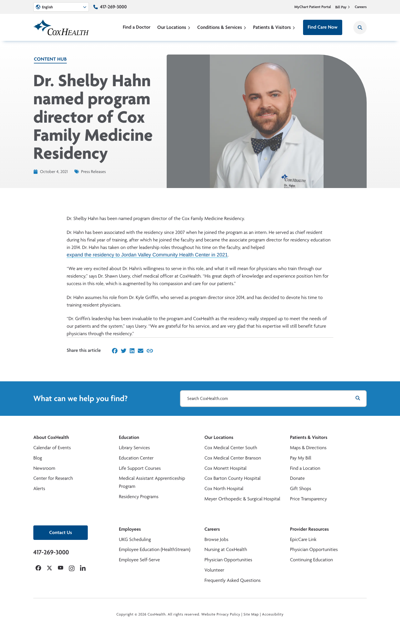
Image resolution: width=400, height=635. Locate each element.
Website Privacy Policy (221, 614)
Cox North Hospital (223, 488)
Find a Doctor (137, 27)
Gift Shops (300, 488)
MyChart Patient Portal (312, 7)
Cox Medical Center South (230, 448)
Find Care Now (323, 27)
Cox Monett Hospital (225, 468)
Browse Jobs (216, 539)
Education (129, 437)
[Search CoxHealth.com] (273, 398)
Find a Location (305, 468)
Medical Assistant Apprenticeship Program (152, 482)
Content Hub (50, 59)
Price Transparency (308, 499)
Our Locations (174, 27)
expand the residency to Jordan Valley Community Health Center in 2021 (147, 255)
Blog (37, 458)
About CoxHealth (51, 437)
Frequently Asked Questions (232, 580)
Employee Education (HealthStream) (154, 549)
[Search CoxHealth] (360, 27)
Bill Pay (342, 7)
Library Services (134, 448)
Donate (297, 478)
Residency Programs (138, 497)
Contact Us (60, 532)
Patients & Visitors (274, 27)
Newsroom (44, 468)
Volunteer (214, 570)
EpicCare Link (303, 539)
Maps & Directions (308, 448)
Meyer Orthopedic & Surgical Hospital (242, 499)
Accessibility (273, 614)
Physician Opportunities (228, 560)
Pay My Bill (300, 458)
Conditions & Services (221, 27)
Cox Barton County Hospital (232, 478)
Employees (130, 529)
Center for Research (53, 478)
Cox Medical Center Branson (232, 458)
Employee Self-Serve (139, 560)
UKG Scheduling (135, 539)
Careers (361, 7)
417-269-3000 (113, 7)
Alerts (39, 488)
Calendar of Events (52, 448)
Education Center (136, 458)
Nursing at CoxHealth (225, 549)
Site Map (251, 614)
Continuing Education (311, 560)
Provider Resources (309, 529)
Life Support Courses (140, 468)
